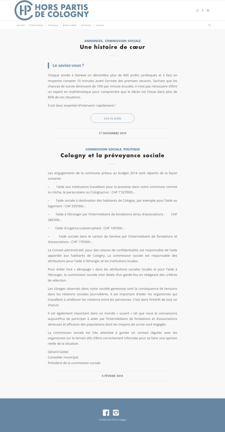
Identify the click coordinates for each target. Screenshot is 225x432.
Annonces (93, 41)
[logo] (52, 10)
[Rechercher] (208, 25)
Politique (131, 149)
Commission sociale (123, 41)
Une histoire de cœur (112, 47)
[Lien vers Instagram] (197, 10)
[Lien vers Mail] (208, 10)
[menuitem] (20, 25)
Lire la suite (112, 118)
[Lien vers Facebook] (202, 10)
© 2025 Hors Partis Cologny (112, 419)
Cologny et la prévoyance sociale (112, 156)
